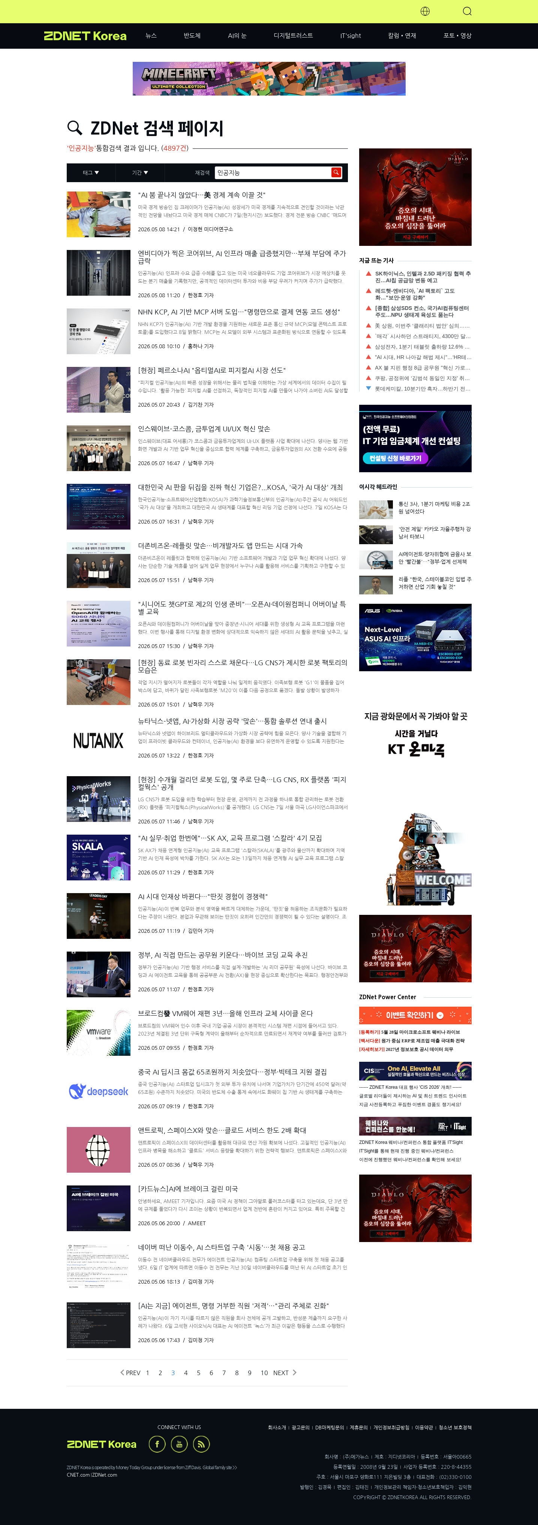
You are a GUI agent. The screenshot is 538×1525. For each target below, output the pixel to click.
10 (264, 1373)
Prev (130, 1373)
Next (284, 1373)
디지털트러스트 (293, 36)
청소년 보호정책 (455, 1427)
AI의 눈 (237, 36)
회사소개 (277, 1427)
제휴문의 (359, 1427)
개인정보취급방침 (391, 1427)
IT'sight (350, 36)
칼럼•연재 (402, 36)
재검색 (202, 172)
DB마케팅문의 (329, 1427)
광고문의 (301, 1427)
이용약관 (424, 1427)
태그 (88, 172)
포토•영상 (458, 36)
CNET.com (78, 1475)
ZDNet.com (104, 1475)
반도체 (192, 36)
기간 (137, 172)
